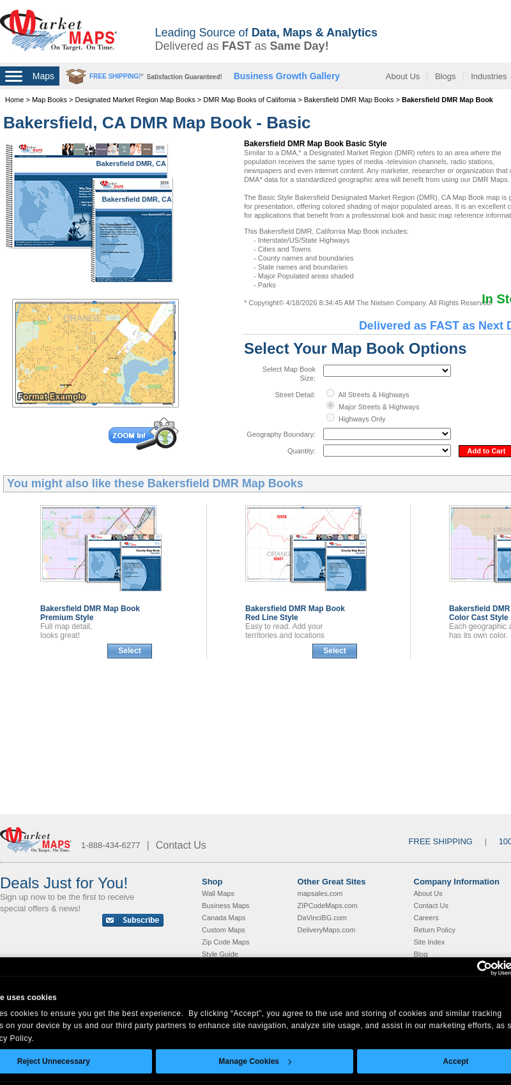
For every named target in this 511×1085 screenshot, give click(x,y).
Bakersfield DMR (90, 613)
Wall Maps (218, 893)
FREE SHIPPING (441, 841)
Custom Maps (223, 930)
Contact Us (181, 845)
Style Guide (220, 954)
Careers (426, 918)
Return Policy (434, 930)
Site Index (429, 942)
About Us (403, 76)
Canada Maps (224, 918)
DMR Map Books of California (249, 99)
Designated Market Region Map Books (135, 99)
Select (129, 650)
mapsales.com (320, 893)
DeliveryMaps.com (326, 930)
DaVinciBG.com (322, 918)
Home (14, 99)
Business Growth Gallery (287, 76)
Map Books (49, 99)
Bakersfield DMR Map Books (349, 99)
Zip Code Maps (226, 942)
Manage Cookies (254, 1061)
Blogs (445, 76)
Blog (421, 954)
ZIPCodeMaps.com (328, 905)
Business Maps (226, 905)
